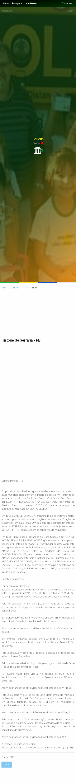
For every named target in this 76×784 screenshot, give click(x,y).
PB (24, 288)
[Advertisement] (38, 312)
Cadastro (67, 3)
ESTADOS (14, 288)
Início (6, 3)
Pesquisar (17, 3)
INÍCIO (3, 288)
